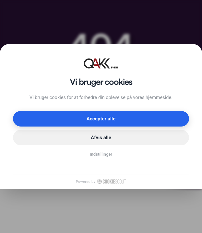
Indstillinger (101, 154)
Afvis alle (101, 137)
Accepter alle (101, 119)
